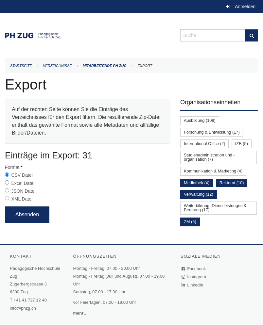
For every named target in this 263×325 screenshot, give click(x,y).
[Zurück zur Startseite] (87, 35)
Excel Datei (22, 183)
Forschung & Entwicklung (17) (212, 132)
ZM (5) (190, 221)
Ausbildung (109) (200, 120)
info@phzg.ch (23, 308)
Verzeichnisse (57, 66)
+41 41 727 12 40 (30, 300)
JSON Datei (23, 191)
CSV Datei (21, 175)
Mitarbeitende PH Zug (105, 66)
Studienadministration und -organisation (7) (209, 157)
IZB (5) (241, 143)
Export (144, 66)
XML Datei (21, 199)
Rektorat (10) (231, 182)
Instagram (194, 276)
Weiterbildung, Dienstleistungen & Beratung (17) (215, 207)
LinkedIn (193, 285)
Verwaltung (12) (198, 194)
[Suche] (251, 35)
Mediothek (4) (196, 182)
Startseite (21, 66)
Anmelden (245, 6)
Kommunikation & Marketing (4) (213, 171)
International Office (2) (204, 143)
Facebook (194, 268)
